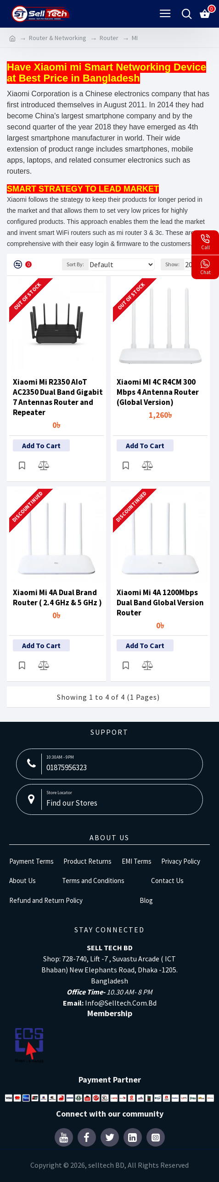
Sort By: (75, 264)
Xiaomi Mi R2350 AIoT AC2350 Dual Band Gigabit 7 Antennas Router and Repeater (58, 397)
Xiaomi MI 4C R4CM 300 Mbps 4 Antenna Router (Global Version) (158, 392)
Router (109, 38)
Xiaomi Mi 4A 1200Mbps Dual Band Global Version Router (160, 602)
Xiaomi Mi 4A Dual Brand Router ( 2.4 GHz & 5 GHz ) (57, 597)
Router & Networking (57, 38)
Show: (172, 264)
